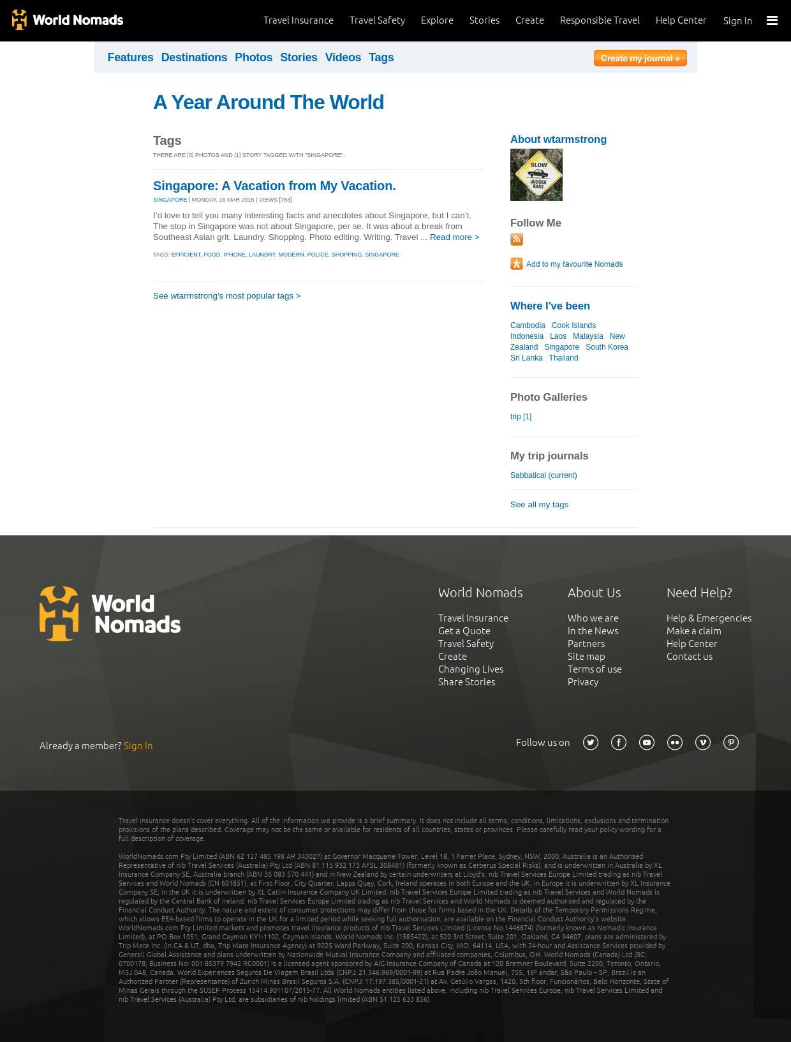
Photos (253, 57)
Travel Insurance (298, 20)
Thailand (564, 358)
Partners (586, 643)
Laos (558, 336)
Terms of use (595, 669)
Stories (484, 20)
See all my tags (539, 504)
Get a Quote (464, 630)
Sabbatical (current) (543, 475)
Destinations (194, 57)
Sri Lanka (526, 358)
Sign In (738, 20)
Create (529, 20)
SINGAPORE (170, 200)
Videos (343, 57)
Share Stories (466, 681)
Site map (586, 656)
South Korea (607, 347)
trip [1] (520, 416)
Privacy (583, 681)
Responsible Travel (600, 20)
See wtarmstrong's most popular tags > (227, 296)
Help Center (681, 20)
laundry (262, 254)
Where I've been (550, 306)
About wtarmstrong (558, 139)
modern (291, 254)
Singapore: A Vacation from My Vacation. (274, 186)
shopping (347, 254)
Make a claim (694, 630)
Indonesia (526, 336)
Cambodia (527, 325)
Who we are (593, 618)
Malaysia (588, 336)
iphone (234, 254)
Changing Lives (470, 669)
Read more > (455, 237)
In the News (593, 630)
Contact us (690, 656)
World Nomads (67, 20)
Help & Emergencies (709, 618)
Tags (381, 57)
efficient (186, 254)
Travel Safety (377, 20)
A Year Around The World (268, 102)
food (211, 254)
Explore (437, 20)
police (318, 254)
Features (131, 57)
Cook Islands (574, 325)
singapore (382, 254)
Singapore (561, 347)
